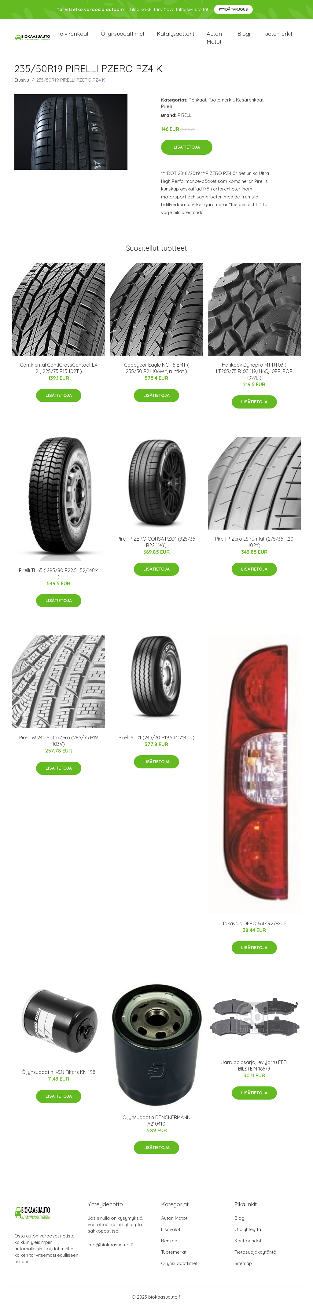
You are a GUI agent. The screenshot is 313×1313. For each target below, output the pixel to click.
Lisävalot (170, 1235)
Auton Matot (174, 1223)
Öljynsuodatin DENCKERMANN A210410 (156, 1125)
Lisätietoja (187, 152)
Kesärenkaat (249, 105)
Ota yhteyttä (247, 1235)
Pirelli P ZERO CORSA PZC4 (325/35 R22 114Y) (156, 547)
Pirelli (166, 111)
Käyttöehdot (247, 1246)
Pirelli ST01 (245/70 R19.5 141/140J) (156, 743)
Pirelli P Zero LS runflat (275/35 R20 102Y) (254, 547)
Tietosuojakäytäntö (255, 1257)
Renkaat (197, 105)
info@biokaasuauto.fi (110, 1250)
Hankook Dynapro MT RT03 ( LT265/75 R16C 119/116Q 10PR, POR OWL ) (254, 376)
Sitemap (243, 1269)
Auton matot (214, 40)
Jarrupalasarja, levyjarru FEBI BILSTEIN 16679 (254, 1071)
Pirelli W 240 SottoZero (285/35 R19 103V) (58, 746)
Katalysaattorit (175, 36)
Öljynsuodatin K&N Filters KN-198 (58, 1077)
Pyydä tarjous (233, 9)
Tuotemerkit (277, 36)
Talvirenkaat (73, 36)
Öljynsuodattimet (123, 36)
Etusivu (21, 85)
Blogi (244, 36)
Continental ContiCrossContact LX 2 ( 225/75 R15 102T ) (59, 373)
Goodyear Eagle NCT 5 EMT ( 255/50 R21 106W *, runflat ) (156, 373)
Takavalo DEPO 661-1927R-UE (254, 929)
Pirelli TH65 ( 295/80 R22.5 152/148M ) (58, 578)
